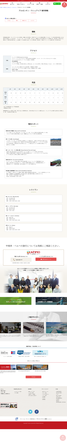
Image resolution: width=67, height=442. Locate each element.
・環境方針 (57, 400)
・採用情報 (43, 399)
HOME (1, 7)
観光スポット (24, 20)
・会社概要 (43, 396)
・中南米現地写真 (58, 391)
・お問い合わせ (58, 396)
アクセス (9, 20)
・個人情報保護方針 (58, 398)
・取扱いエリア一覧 (31, 391)
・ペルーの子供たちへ (45, 394)
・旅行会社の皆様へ (58, 392)
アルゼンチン (14, 7)
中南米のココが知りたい (7, 7)
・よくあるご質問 (31, 392)
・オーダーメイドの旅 (17, 391)
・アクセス (43, 398)
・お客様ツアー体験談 (31, 394)
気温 (17, 20)
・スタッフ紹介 (44, 392)
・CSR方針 (57, 399)
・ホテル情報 (16, 392)
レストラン (32, 20)
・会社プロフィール (45, 391)
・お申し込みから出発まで (32, 395)
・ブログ (56, 394)
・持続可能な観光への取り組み (60, 402)
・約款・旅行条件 (58, 395)
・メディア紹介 (44, 395)
